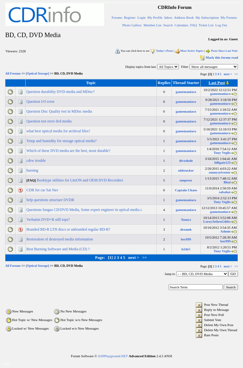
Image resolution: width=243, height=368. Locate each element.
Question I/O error (41, 101)
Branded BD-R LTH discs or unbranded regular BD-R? (69, 229)
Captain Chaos (186, 190)
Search (168, 25)
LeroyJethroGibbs (216, 221)
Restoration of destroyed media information (60, 239)
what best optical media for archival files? (59, 131)
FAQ (193, 25)
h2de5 (186, 249)
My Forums (229, 17)
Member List (152, 25)
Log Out (221, 25)
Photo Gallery (132, 25)
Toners (186, 219)
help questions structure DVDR (51, 200)
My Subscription (207, 17)
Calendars (182, 25)
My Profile (155, 17)
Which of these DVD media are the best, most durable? (69, 150)
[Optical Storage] (37, 74)
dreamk (185, 229)
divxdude (186, 160)
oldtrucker (186, 170)
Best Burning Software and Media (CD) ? (59, 249)
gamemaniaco (186, 92)
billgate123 (222, 162)
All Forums (13, 74)
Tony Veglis (222, 152)
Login (141, 17)
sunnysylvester (220, 172)
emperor (186, 180)
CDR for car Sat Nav (43, 190)
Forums (117, 17)
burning (33, 170)
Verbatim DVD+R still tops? (49, 219)
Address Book (184, 17)
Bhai (227, 182)
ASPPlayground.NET (113, 356)
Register (130, 17)
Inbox (168, 17)
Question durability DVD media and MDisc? (61, 91)
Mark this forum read (218, 57)
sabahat (225, 192)
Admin (225, 231)
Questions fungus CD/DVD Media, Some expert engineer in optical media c (85, 209)
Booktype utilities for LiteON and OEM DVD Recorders (80, 180)
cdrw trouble (37, 160)
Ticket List (206, 25)
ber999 (186, 239)
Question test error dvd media (50, 121)
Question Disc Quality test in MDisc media (60, 111)
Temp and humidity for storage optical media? (62, 141)
